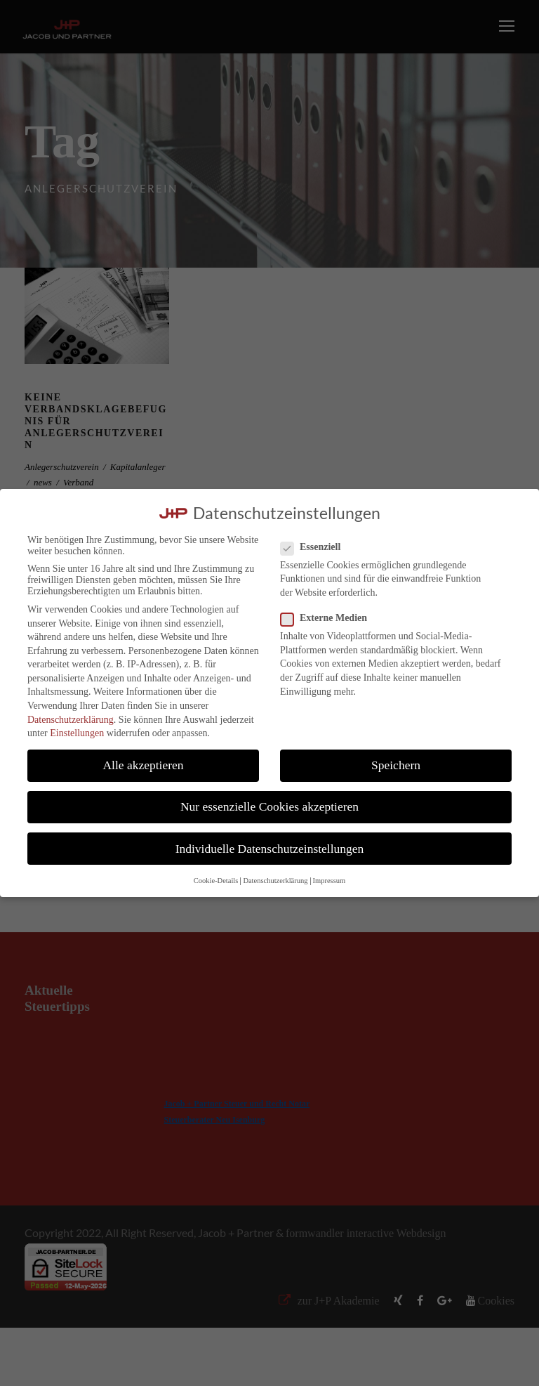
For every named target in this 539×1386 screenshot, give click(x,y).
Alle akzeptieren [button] (142, 765)
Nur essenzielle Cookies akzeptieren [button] (269, 806)
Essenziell (316, 547)
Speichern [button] (395, 765)
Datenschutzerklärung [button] (275, 880)
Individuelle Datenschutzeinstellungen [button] (269, 849)
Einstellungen (77, 733)
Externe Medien (329, 618)
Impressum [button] (329, 880)
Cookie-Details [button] (216, 880)
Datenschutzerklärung (70, 719)
